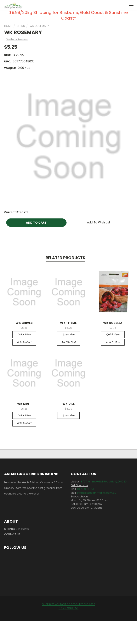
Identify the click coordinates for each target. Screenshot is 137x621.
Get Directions (79, 485)
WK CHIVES (24, 323)
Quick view (24, 334)
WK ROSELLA (112, 323)
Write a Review (17, 39)
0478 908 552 (86, 489)
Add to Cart (24, 342)
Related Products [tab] (65, 258)
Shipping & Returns (16, 529)
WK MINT (24, 404)
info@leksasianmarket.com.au (96, 493)
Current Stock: (16, 212)
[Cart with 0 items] (123, 5)
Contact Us (12, 534)
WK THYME (68, 323)
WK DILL (68, 404)
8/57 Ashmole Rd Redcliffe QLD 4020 (104, 481)
